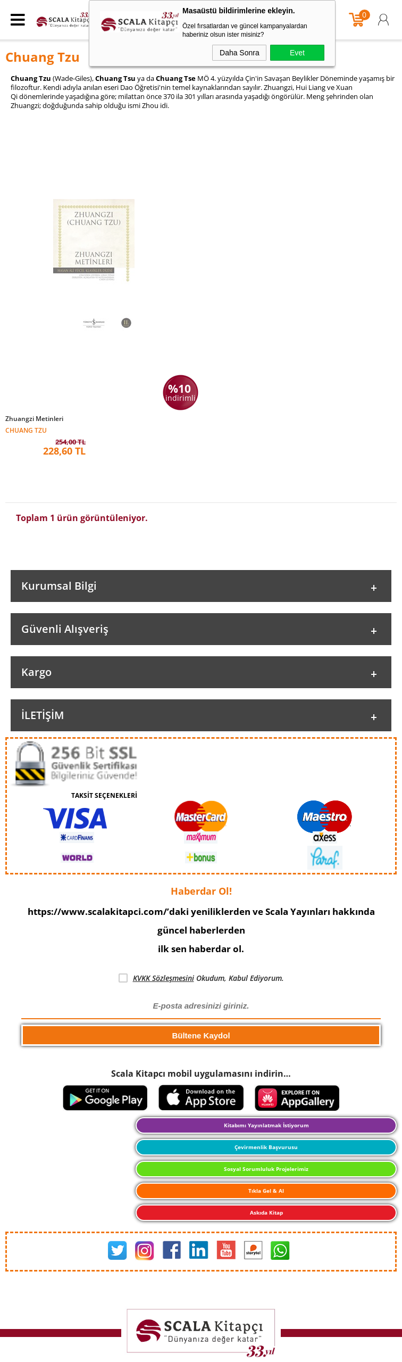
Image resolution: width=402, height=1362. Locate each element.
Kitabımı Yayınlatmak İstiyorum (266, 1123)
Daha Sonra (239, 52)
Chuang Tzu (26, 430)
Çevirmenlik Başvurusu (266, 1145)
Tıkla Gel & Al (266, 1188)
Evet (297, 52)
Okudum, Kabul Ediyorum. (201, 975)
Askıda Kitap (266, 1210)
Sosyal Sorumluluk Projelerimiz (266, 1166)
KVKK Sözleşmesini (163, 975)
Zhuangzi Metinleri (34, 419)
